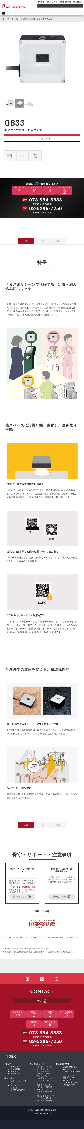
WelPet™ (67, 1069)
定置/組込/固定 (29, 19)
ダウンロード (16, 1085)
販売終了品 (15, 1073)
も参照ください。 (60, 952)
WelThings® (68, 1076)
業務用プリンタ (43, 1085)
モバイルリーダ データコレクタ (43, 1072)
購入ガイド (15, 1067)
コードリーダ (42, 1069)
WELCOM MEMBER (42, 1114)
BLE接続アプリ (69, 1085)
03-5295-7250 (45, 208)
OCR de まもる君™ (71, 1082)
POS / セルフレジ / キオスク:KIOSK (45, 1097)
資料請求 (34, 1024)
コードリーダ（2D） (11, 19)
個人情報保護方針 (18, 1090)
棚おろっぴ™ (68, 1078)
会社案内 (14, 1088)
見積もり (34, 189)
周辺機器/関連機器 (45, 1100)
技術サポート (50, 1024)
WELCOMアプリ (70, 1067)
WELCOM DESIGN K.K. (45, 1110)
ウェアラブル (42, 1076)
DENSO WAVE (45, 19)
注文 (49, 189)
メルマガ (14, 1071)
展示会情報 (15, 1069)
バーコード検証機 (44, 1087)
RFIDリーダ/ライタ (45, 1089)
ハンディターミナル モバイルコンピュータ (45, 1080)
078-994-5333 (45, 200)
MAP (42, 1001)
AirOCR (67, 1080)
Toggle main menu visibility (3, 13)
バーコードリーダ (44, 1067)
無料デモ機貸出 (64, 190)
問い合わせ (19, 189)
